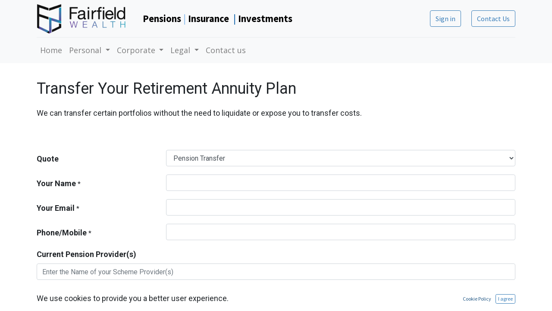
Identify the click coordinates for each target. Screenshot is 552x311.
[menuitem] (51, 50)
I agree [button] (505, 298)
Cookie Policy (477, 298)
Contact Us (493, 18)
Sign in (445, 18)
